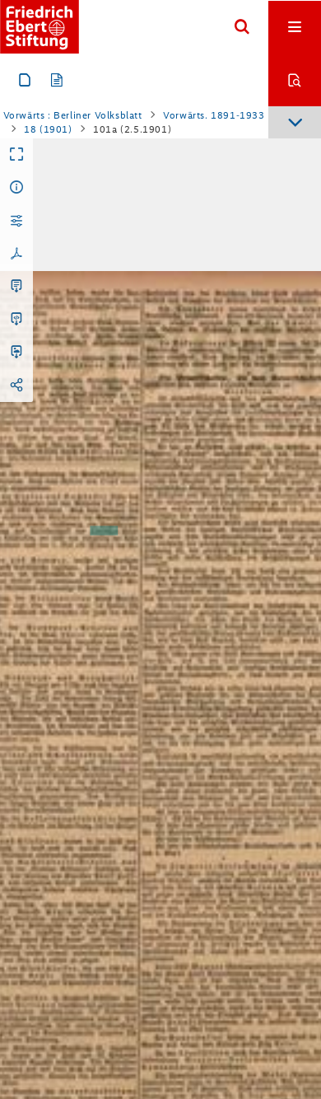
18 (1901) (48, 129)
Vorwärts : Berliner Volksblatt (72, 115)
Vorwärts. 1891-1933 (213, 115)
